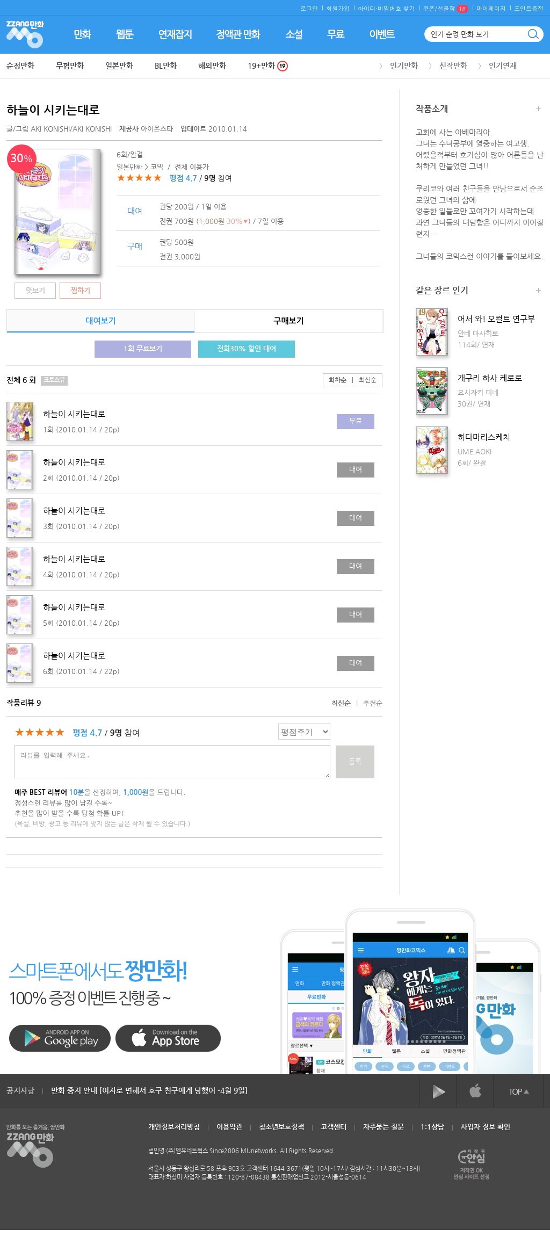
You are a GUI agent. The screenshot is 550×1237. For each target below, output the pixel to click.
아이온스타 (147, 129)
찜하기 (80, 290)
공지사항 (20, 1090)
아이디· (368, 8)
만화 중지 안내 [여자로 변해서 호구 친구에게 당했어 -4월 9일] (149, 1090)
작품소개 (478, 110)
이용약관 (229, 1127)
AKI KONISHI (50, 129)
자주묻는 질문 (383, 1127)
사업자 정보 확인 (485, 1127)
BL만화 (166, 65)
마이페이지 (491, 8)
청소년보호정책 (281, 1127)
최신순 (361, 380)
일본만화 (119, 65)
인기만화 (404, 65)
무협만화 (70, 65)
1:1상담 (432, 1127)
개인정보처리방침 (174, 1127)
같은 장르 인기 (478, 291)
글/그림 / (59, 129)
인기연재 (503, 65)
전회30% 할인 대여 (246, 348)
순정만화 (20, 65)
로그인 (309, 8)
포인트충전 (529, 8)
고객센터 (333, 1127)
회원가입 (338, 8)
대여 (355, 469)
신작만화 (453, 65)
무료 (355, 421)
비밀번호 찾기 (396, 8)
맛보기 (35, 290)
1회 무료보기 (143, 348)
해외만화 (212, 65)
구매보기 (288, 321)
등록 (355, 761)
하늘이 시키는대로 (53, 110)
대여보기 (100, 321)
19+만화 (268, 66)
